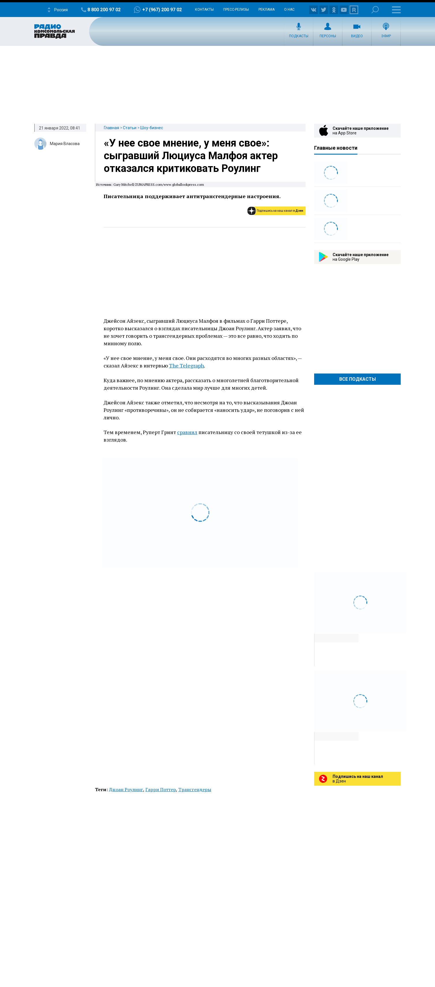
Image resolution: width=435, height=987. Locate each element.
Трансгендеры (194, 789)
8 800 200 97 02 (104, 9)
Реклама (266, 9)
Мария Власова (65, 143)
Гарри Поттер (160, 789)
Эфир (386, 36)
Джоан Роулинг (126, 789)
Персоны (328, 36)
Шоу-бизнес (151, 127)
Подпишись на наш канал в (280, 210)
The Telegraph (186, 365)
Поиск (375, 9)
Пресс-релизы (236, 9)
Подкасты (298, 36)
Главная (111, 127)
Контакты (204, 9)
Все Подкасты (357, 379)
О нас (289, 9)
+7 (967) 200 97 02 (162, 9)
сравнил (187, 432)
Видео (357, 36)
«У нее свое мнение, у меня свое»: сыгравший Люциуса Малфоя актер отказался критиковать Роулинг (191, 155)
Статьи (129, 127)
